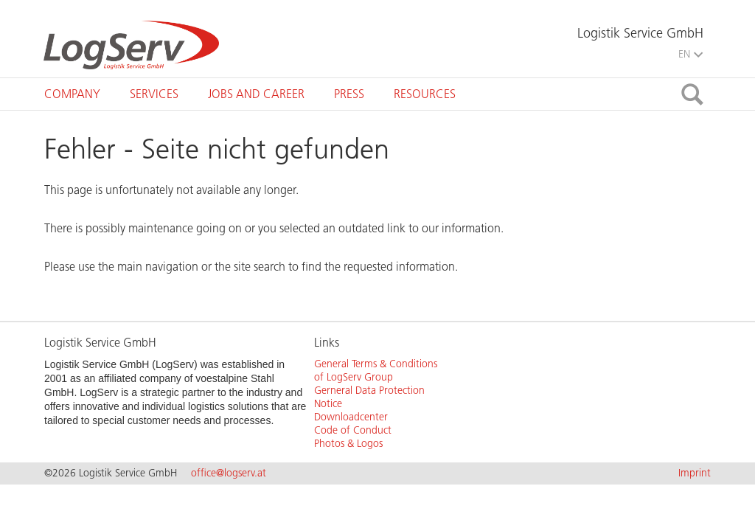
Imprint (694, 473)
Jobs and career (256, 94)
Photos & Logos (348, 443)
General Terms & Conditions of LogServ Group (375, 371)
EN (690, 54)
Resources (425, 94)
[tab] (72, 94)
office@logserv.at (228, 473)
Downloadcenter (351, 417)
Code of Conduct (353, 430)
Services (154, 94)
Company (72, 94)
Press (349, 94)
